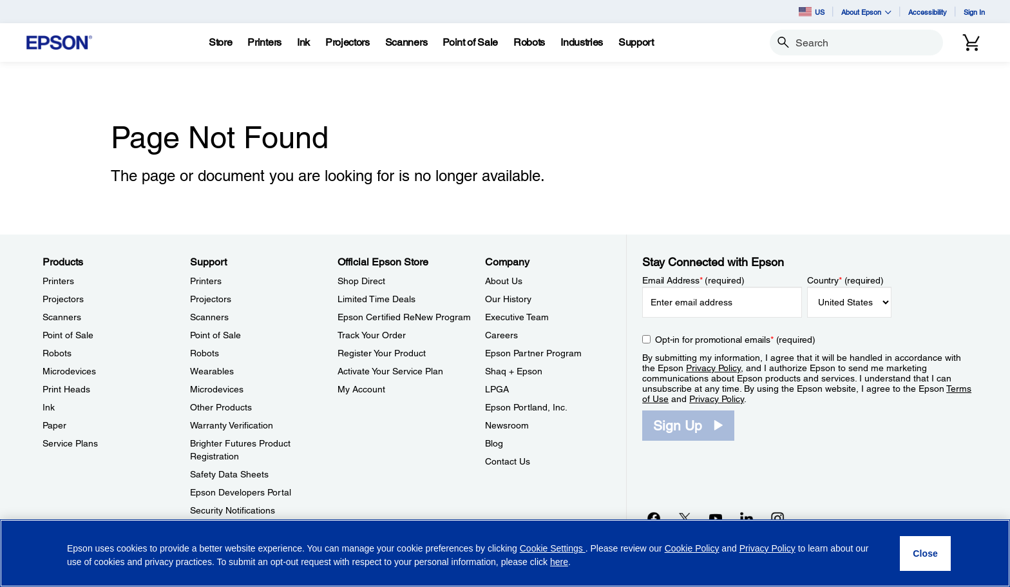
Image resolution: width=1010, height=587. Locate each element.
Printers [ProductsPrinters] (58, 281)
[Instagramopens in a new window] (777, 518)
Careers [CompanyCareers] (501, 335)
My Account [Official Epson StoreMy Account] (361, 389)
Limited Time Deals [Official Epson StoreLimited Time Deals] (376, 299)
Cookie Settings (553, 548)
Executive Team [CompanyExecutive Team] (517, 317)
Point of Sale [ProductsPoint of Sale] (68, 335)
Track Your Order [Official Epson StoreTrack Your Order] (372, 335)
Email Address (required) (693, 280)
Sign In (974, 12)
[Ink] (303, 42)
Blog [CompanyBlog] (494, 443)
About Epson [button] (866, 12)
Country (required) (845, 280)
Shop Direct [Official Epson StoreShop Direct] (361, 281)
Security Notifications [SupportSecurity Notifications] (232, 510)
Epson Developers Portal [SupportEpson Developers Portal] (240, 492)
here (559, 562)
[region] (505, 553)
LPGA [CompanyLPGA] (497, 389)
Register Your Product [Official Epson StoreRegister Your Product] (382, 353)
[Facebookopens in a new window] (653, 518)
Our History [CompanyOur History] (508, 299)
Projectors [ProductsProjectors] (63, 299)
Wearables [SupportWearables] (212, 371)
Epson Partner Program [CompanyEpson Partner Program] (533, 353)
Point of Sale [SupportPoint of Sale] (215, 335)
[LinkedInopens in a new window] (746, 518)
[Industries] (581, 42)
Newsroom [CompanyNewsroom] (507, 425)
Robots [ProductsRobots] (57, 353)
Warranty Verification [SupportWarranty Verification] (231, 425)
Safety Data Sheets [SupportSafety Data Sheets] (229, 474)
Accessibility (927, 12)
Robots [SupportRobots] (204, 353)
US (811, 11)
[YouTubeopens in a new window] (715, 518)
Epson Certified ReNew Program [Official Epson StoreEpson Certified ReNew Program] (404, 317)
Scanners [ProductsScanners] (62, 317)
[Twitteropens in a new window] (684, 518)
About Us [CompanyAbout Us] (503, 281)
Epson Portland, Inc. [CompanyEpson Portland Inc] (526, 407)
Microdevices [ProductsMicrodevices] (69, 371)
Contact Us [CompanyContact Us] (507, 461)
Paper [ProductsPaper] (54, 425)
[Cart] (971, 42)
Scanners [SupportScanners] (209, 317)
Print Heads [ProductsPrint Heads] (66, 389)
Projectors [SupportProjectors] (210, 299)
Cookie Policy (692, 548)
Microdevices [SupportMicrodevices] (216, 389)
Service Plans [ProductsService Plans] (70, 443)
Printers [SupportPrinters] (206, 281)
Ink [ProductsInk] (49, 407)
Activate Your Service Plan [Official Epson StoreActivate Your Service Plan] (390, 371)
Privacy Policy (713, 368)
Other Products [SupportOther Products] (221, 407)
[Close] (925, 553)
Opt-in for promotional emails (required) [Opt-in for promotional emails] (735, 339)
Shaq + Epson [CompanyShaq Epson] (513, 371)
